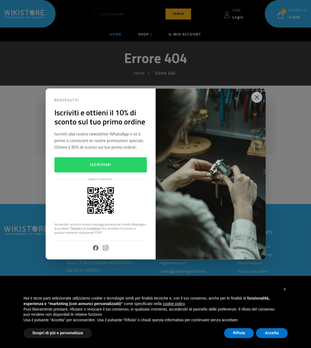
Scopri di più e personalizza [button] (57, 333)
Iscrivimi (100, 164)
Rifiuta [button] (239, 333)
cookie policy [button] (174, 303)
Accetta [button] (272, 333)
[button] (284, 289)
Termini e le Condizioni (85, 228)
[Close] (256, 97)
